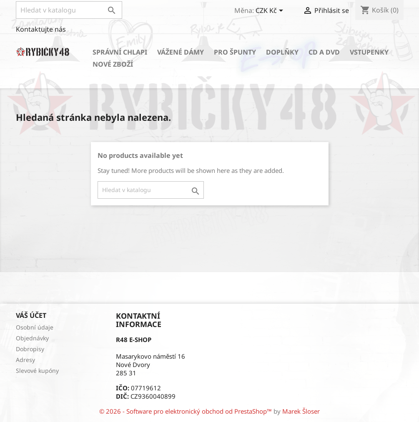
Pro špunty (235, 52)
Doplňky (282, 52)
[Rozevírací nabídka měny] (271, 11)
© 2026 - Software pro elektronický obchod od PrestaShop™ (186, 411)
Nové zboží (113, 64)
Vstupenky (369, 52)
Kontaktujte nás (41, 29)
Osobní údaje (34, 327)
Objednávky (32, 338)
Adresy (25, 360)
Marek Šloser (301, 411)
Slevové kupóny (37, 371)
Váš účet (31, 315)
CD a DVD (324, 52)
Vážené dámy (180, 52)
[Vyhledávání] (69, 10)
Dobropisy (30, 349)
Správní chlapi (120, 52)
